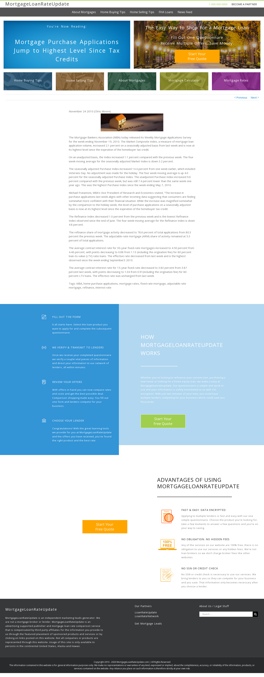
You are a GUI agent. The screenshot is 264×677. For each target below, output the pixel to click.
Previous (241, 97)
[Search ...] (226, 614)
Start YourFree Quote (197, 56)
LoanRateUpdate (146, 612)
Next (254, 97)
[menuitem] (86, 12)
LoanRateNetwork (147, 616)
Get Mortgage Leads (148, 623)
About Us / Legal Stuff (214, 606)
